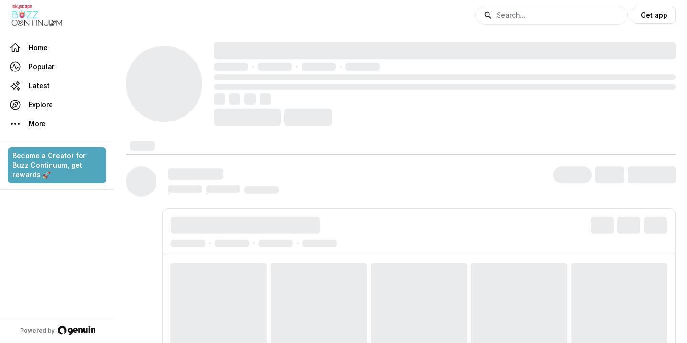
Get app (654, 15)
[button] (551, 15)
